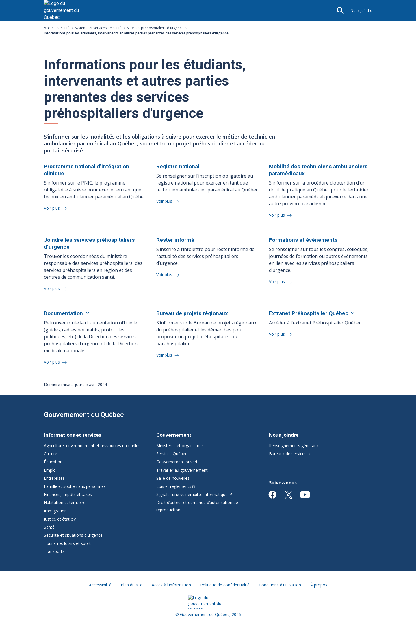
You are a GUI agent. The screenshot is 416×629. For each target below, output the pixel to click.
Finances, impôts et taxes (68, 494)
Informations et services (72, 435)
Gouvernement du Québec (84, 414)
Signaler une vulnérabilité (194, 494)
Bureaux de (290, 453)
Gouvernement (174, 435)
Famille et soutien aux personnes (75, 486)
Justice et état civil (60, 519)
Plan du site (131, 585)
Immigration (55, 511)
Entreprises (54, 478)
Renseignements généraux (294, 445)
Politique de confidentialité (225, 585)
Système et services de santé (98, 27)
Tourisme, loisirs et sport (67, 543)
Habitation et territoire (65, 502)
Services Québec (171, 453)
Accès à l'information (171, 585)
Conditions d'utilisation (280, 585)
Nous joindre (361, 10)
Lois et (175, 486)
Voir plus (52, 208)
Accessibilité (100, 585)
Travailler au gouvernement (182, 470)
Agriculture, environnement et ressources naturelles (92, 445)
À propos (318, 585)
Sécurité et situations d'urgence (73, 535)
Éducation (53, 461)
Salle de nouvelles (173, 478)
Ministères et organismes (180, 445)
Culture (50, 453)
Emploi (50, 470)
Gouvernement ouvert (177, 461)
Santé (65, 27)
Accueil (49, 27)
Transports (54, 551)
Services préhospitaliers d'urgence (155, 27)
